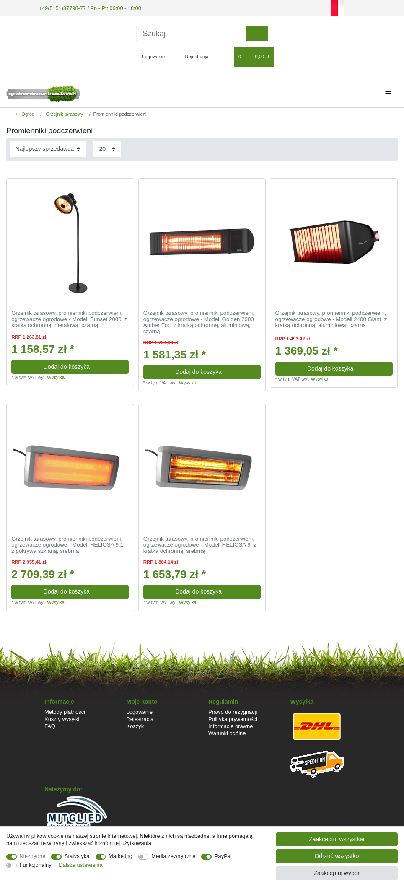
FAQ (49, 726)
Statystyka (77, 856)
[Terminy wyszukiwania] (191, 33)
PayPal (223, 856)
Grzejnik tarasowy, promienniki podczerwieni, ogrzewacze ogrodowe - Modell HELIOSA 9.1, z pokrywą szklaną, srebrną (68, 544)
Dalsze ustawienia (80, 865)
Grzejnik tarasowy (63, 113)
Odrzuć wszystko (336, 856)
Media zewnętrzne (173, 856)
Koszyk (135, 726)
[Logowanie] (149, 56)
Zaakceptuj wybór (336, 873)
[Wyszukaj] (256, 33)
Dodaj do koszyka (83, 366)
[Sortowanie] (48, 148)
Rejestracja (140, 718)
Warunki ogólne (227, 733)
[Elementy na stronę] (107, 148)
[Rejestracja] (192, 56)
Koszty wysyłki (61, 718)
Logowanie (140, 711)
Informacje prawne (230, 726)
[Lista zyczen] (223, 56)
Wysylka (56, 376)
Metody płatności (64, 711)
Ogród (27, 113)
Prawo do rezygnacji (232, 711)
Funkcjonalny (36, 865)
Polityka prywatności (232, 718)
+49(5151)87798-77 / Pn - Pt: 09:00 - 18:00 (86, 7)
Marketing (120, 856)
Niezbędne (33, 856)
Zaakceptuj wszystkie (336, 839)
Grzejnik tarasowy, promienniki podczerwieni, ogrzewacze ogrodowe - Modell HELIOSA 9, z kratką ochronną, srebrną (199, 544)
